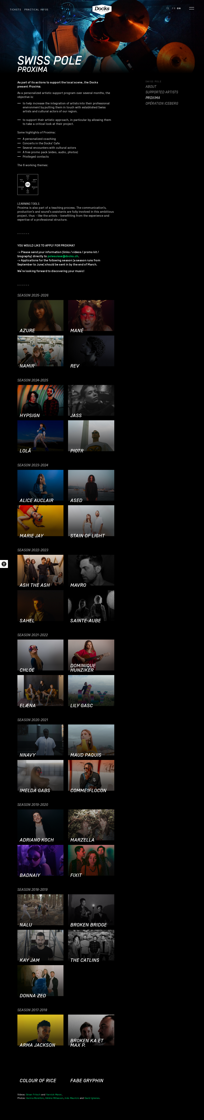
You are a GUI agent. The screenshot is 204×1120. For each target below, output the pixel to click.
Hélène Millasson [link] (54, 1098)
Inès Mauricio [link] (72, 1098)
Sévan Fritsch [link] (33, 1094)
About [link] (151, 87)
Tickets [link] (15, 12)
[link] (4, 564)
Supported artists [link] (162, 92)
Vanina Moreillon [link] (35, 1098)
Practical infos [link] (36, 12)
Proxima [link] (153, 98)
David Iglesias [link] (92, 1098)
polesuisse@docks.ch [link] (63, 256)
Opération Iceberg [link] (162, 103)
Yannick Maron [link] (54, 1094)
